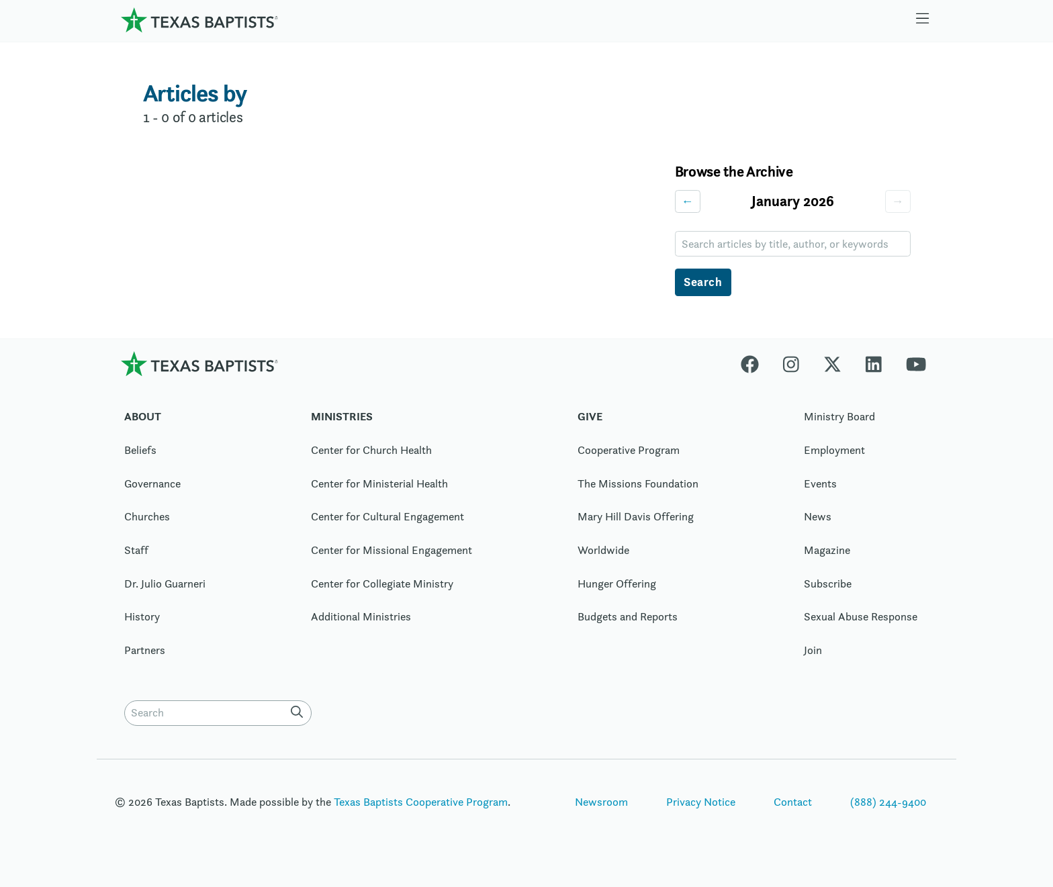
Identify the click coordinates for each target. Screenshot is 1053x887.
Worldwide (603, 550)
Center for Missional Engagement (391, 550)
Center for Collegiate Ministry (382, 583)
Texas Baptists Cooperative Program (421, 801)
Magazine (827, 550)
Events (820, 483)
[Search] (299, 711)
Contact (793, 801)
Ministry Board (839, 416)
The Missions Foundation (638, 483)
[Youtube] (916, 363)
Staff (136, 550)
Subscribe (828, 583)
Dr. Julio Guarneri (164, 583)
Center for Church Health (371, 450)
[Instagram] (791, 363)
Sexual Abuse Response (860, 616)
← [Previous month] (688, 201)
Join (813, 650)
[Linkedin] (874, 363)
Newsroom (601, 801)
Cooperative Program (629, 450)
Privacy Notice (700, 801)
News (817, 516)
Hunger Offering (617, 583)
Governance (152, 483)
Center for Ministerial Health (379, 483)
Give (590, 416)
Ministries (342, 416)
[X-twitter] (832, 363)
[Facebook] (756, 363)
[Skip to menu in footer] (922, 20)
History (142, 616)
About (142, 416)
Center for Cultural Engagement (387, 516)
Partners (144, 650)
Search (703, 281)
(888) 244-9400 (888, 801)
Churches (147, 516)
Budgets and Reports (628, 616)
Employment (834, 450)
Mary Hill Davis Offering (636, 516)
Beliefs (140, 450)
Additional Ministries (361, 616)
